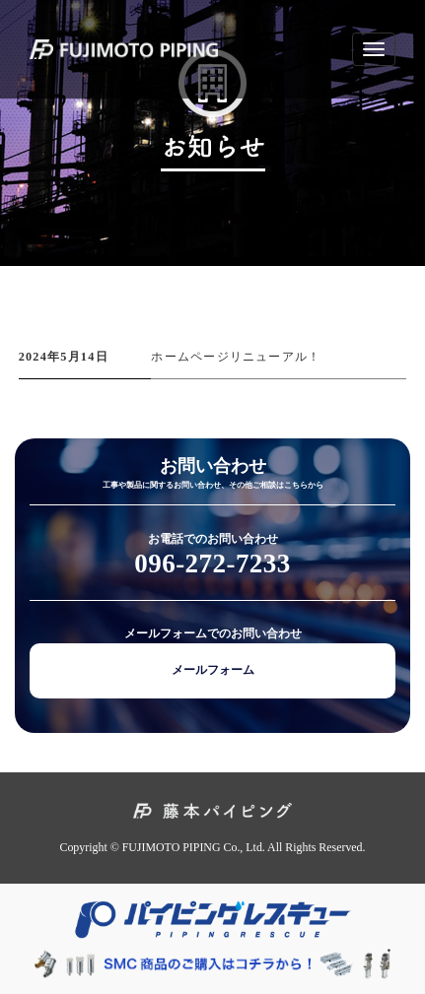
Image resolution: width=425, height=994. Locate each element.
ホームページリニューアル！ (235, 357)
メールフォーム (213, 670)
